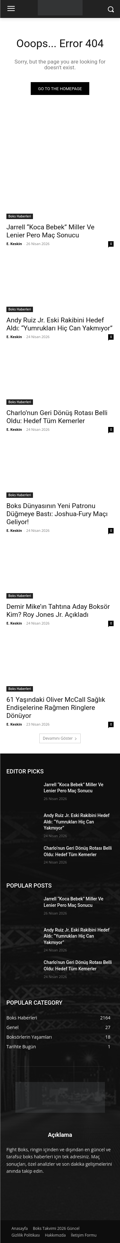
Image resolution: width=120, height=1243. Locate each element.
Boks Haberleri (19, 216)
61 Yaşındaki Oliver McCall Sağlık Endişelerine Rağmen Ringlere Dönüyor (55, 707)
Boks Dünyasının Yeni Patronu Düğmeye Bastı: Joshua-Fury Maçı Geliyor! (57, 514)
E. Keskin (14, 243)
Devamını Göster (60, 738)
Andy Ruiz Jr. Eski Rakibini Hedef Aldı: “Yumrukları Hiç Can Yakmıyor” (59, 324)
